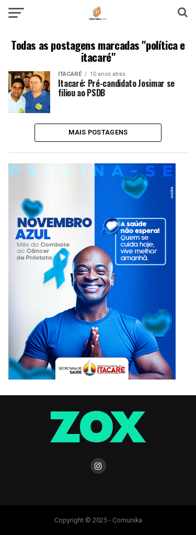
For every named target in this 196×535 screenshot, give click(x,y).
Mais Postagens (98, 132)
